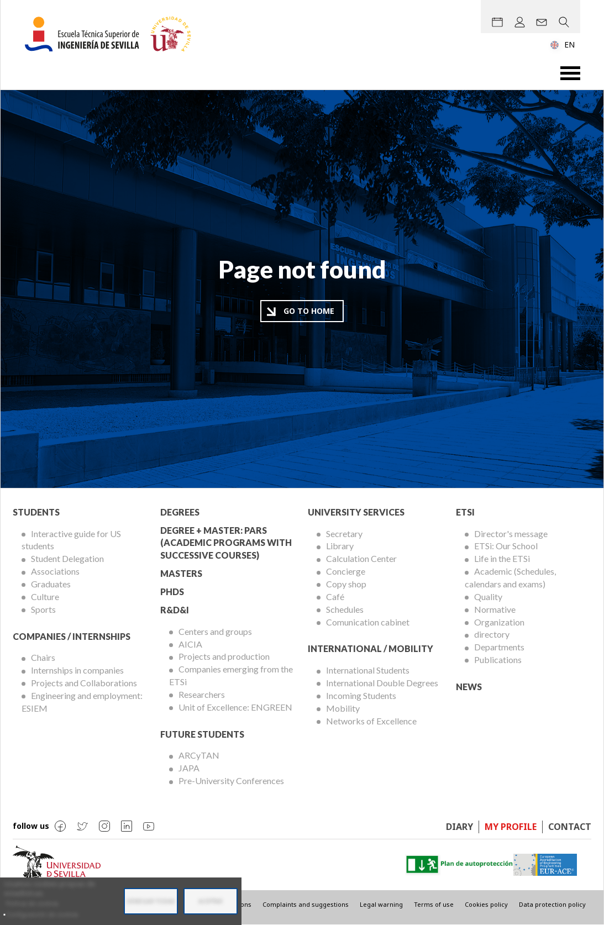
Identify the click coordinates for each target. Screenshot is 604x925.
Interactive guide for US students (71, 539)
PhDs (172, 591)
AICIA (190, 644)
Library (340, 545)
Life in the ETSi (502, 558)
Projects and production (224, 656)
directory (492, 634)
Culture (45, 596)
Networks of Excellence (371, 721)
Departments (499, 647)
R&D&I (174, 610)
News (469, 686)
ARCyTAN (198, 755)
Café (335, 596)
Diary (459, 827)
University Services (356, 512)
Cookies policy (486, 904)
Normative (495, 609)
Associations (55, 571)
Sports (43, 609)
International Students (367, 670)
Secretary (344, 533)
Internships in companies (77, 670)
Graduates (51, 584)
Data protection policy (552, 904)
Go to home (308, 311)
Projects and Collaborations (84, 682)
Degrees (179, 512)
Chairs (43, 657)
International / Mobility (370, 648)
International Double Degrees (382, 682)
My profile (511, 827)
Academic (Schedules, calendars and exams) (510, 577)
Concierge (345, 571)
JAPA (188, 768)
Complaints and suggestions (305, 904)
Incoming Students (361, 695)
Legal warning (381, 904)
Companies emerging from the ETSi (231, 675)
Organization (499, 622)
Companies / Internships (71, 636)
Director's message (511, 533)
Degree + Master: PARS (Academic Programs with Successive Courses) (226, 543)
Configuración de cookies (42, 914)
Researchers (201, 694)
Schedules (345, 609)
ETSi (465, 512)
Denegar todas (151, 901)
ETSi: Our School (506, 545)
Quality (488, 596)
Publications (498, 659)
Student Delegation (67, 558)
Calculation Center (361, 558)
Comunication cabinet (367, 622)
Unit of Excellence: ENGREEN (235, 707)
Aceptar (210, 901)
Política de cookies (32, 903)
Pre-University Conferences (231, 780)
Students (36, 512)
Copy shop (346, 584)
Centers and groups (215, 631)
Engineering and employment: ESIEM (82, 701)
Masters (181, 573)
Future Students (202, 734)
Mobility (343, 708)
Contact (569, 827)
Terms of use (434, 904)
